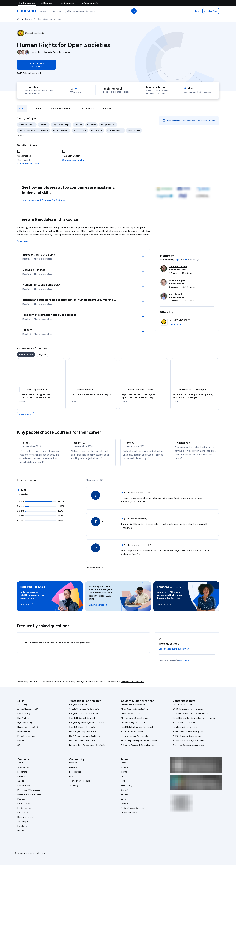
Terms (124, 774)
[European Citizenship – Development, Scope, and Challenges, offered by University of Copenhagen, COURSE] (195, 396)
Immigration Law (108, 124)
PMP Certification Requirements (187, 738)
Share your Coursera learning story (188, 747)
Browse (28, 19)
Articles (124, 797)
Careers (21, 779)
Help (123, 783)
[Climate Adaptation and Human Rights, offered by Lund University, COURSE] (92, 394)
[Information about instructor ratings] (177, 259)
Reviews (106, 108)
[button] (57, 11)
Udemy (20, 833)
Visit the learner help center (174, 651)
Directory (125, 801)
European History (115, 130)
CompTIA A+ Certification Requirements (190, 716)
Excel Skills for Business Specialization (138, 729)
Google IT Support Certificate (82, 720)
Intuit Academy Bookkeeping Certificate (87, 747)
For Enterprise (23, 806)
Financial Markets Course (132, 734)
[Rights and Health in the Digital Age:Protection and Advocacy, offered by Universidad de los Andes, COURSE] (143, 396)
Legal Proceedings (61, 124)
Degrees (21, 801)
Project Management (26, 738)
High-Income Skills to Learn (185, 729)
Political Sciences (27, 124)
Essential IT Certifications (184, 725)
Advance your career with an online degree (100, 591)
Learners (73, 765)
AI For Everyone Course (131, 716)
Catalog (20, 783)
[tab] (26, 354)
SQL (19, 747)
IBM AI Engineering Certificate (82, 734)
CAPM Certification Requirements (188, 711)
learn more (184, 662)
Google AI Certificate (78, 707)
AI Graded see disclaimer (28, 163)
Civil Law (78, 124)
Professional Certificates (28, 792)
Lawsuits (44, 124)
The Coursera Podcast (79, 783)
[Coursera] (26, 11)
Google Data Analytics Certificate (84, 716)
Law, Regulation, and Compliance (33, 130)
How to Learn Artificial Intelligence (188, 734)
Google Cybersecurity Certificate (84, 711)
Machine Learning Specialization (135, 738)
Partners (73, 770)
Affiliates (125, 806)
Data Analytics (23, 720)
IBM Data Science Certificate (82, 743)
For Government (24, 810)
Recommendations (61, 108)
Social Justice (80, 130)
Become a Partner (25, 819)
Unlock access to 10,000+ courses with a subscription (32, 597)
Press (123, 765)
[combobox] (94, 11)
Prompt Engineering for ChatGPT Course (139, 743)
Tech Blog (73, 788)
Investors (125, 770)
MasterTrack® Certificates (29, 797)
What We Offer (23, 770)
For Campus (22, 815)
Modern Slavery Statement (133, 810)
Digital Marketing (25, 725)
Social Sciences (45, 19)
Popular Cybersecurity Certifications (189, 743)
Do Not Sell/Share (129, 815)
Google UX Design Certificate (82, 729)
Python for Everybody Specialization (137, 747)
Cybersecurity (23, 716)
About (22, 108)
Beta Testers (75, 774)
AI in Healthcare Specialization (134, 720)
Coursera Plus (23, 788)
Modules (38, 108)
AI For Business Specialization (134, 711)
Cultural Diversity (60, 130)
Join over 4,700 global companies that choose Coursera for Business (169, 597)
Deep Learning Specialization (134, 725)
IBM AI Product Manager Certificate (85, 738)
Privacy (124, 779)
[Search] (134, 11)
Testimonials (87, 108)
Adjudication (96, 130)
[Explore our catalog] (44, 11)
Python (20, 743)
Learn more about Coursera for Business (43, 200)
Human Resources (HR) (27, 729)
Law (59, 19)
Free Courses (23, 828)
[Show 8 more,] (25, 414)
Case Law (91, 124)
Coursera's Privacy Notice (132, 684)
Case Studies (134, 130)
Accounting (22, 707)
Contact (124, 792)
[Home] (18, 19)
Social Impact (23, 824)
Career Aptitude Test (182, 707)
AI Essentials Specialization (133, 707)
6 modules (31, 87)
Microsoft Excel (24, 734)
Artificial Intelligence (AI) (28, 711)
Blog (71, 779)
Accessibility (126, 788)
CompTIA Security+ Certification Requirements (194, 720)
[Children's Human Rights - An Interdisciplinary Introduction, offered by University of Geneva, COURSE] (41, 396)
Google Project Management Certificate (87, 725)
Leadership (22, 774)
